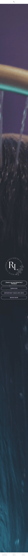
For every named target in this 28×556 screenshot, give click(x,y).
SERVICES (14, 288)
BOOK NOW (14, 297)
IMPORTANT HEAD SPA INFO (14, 293)
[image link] (14, 1)
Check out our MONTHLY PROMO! (13, 283)
